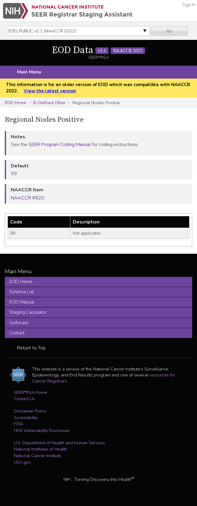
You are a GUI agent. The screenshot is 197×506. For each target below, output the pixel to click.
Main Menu (29, 72)
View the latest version (50, 91)
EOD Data (98, 50)
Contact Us (24, 399)
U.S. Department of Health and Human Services (59, 443)
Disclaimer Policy (30, 411)
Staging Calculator (28, 312)
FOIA (18, 424)
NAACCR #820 (27, 198)
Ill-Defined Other (49, 103)
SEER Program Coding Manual (60, 144)
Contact (17, 333)
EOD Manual (21, 302)
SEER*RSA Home (30, 392)
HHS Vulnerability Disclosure (41, 430)
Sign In (188, 4)
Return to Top (31, 348)
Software (19, 323)
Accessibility (26, 418)
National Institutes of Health (40, 449)
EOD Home (15, 103)
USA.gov (22, 462)
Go (169, 31)
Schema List (21, 292)
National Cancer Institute (37, 456)
